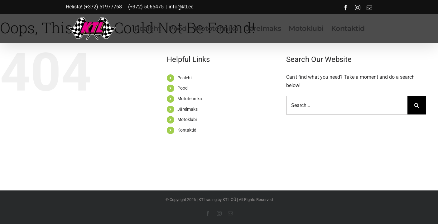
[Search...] (346, 105)
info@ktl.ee (181, 7)
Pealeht (184, 77)
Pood (182, 88)
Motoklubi (187, 119)
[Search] (416, 105)
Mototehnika (189, 98)
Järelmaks (187, 109)
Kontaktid (186, 130)
